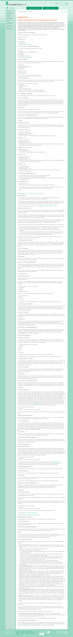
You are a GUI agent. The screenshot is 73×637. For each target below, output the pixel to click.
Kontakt (17, 633)
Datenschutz (24, 631)
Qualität (8, 20)
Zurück (65, 11)
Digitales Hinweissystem (30, 633)
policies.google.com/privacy (37, 403)
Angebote (8, 15)
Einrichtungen (9, 18)
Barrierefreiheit (31, 631)
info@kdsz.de (23, 73)
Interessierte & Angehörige (34, 8)
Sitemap (22, 633)
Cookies (17, 634)
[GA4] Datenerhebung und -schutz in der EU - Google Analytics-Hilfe (31, 193)
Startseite (10, 8)
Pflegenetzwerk (9, 28)
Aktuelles (8, 10)
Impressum (18, 631)
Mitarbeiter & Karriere (50, 8)
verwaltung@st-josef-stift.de (26, 44)
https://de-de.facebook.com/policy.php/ (29, 512)
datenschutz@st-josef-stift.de (26, 57)
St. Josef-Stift (9, 23)
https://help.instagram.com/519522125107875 (30, 514)
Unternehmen (9, 13)
